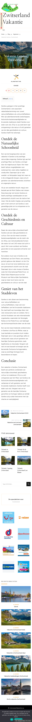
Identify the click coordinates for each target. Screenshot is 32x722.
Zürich (16, 607)
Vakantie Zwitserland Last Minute (22, 470)
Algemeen (16, 51)
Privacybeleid (18, 719)
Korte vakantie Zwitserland (16, 699)
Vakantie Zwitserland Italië (16, 630)
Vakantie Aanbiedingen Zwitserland (16, 676)
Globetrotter (16, 78)
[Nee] (30, 716)
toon (10, 99)
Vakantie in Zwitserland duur (16, 653)
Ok (11, 719)
